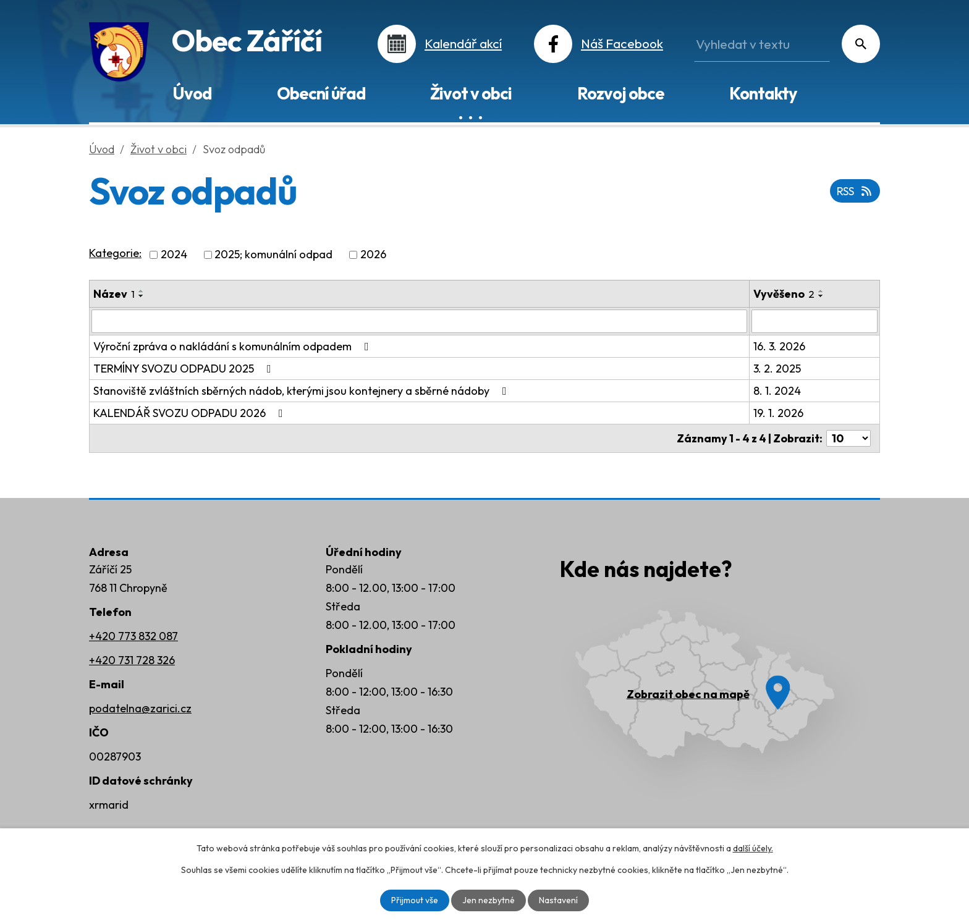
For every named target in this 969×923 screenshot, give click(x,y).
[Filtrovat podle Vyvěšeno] (814, 321)
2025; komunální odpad (273, 255)
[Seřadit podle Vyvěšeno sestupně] (821, 295)
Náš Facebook (622, 43)
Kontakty (763, 93)
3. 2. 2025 (777, 368)
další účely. (753, 848)
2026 (373, 255)
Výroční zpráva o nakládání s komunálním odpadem (233, 346)
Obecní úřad (321, 93)
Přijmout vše (414, 900)
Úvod (191, 93)
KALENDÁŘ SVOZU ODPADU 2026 (190, 413)
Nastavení (558, 900)
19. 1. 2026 (778, 413)
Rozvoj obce (620, 93)
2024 (174, 255)
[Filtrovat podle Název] (419, 321)
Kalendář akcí (463, 43)
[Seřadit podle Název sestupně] (141, 295)
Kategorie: (115, 253)
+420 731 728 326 (132, 660)
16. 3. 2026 (779, 346)
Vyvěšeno (784, 294)
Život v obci (471, 93)
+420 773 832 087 (133, 636)
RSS (855, 191)
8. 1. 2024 (777, 391)
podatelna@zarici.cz (140, 708)
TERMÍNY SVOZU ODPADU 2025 (184, 368)
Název (114, 294)
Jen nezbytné (488, 900)
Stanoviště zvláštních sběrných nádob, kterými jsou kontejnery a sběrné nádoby (302, 391)
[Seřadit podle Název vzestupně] (141, 291)
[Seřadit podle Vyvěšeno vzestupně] (821, 291)
